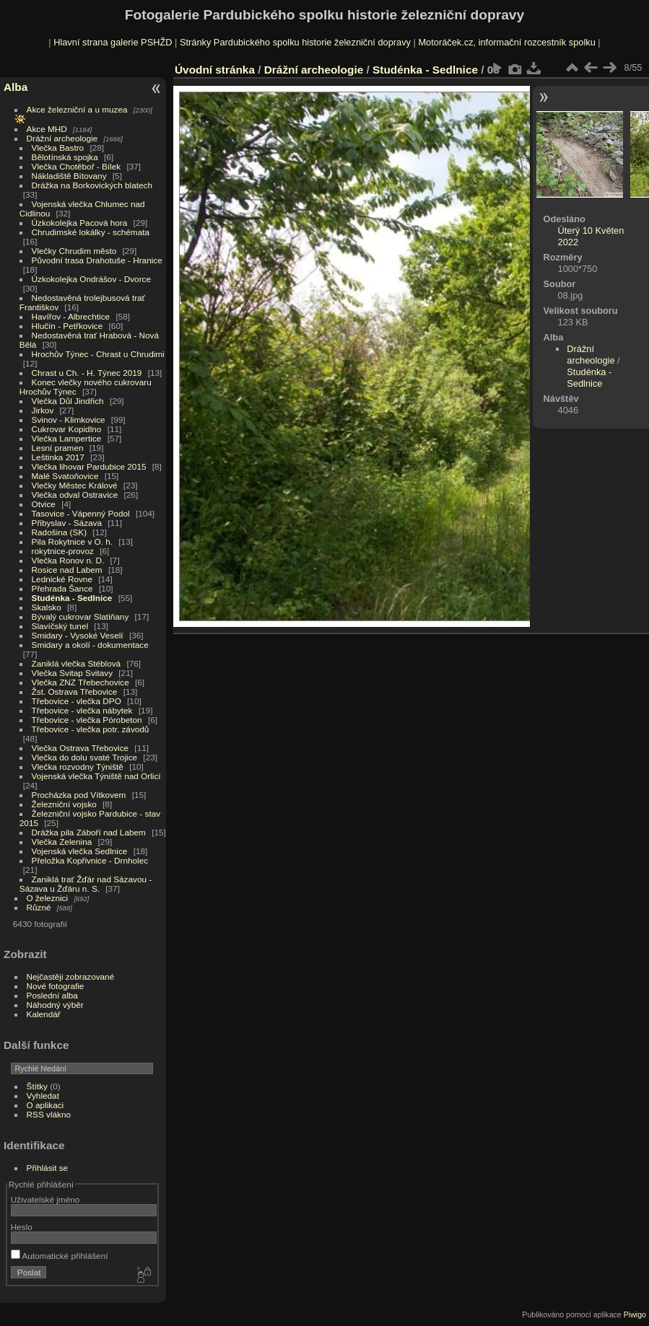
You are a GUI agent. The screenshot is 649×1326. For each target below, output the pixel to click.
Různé (39, 907)
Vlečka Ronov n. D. (68, 560)
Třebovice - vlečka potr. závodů (90, 729)
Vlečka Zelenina (62, 841)
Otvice (44, 504)
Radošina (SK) (59, 532)
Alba (15, 87)
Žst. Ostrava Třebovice (75, 691)
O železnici (48, 898)
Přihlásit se (48, 1167)
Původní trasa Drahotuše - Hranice (97, 260)
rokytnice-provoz (63, 551)
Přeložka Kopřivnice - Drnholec (90, 860)
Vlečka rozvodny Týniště (77, 766)
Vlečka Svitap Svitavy (72, 672)
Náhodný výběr (55, 1004)
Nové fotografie (55, 986)
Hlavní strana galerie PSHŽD (112, 42)
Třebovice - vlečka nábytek (82, 710)
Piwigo (635, 1314)
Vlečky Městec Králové (75, 485)
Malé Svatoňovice (65, 475)
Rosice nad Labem (67, 569)
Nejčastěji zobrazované (71, 976)
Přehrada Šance (62, 588)
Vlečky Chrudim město (74, 250)
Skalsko (46, 607)
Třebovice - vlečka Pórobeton (87, 719)
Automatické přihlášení (59, 1255)
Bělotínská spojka (65, 157)
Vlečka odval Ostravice (75, 494)
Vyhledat (43, 1095)
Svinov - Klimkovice (68, 419)
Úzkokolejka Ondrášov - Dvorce (91, 279)
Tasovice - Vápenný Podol (81, 513)
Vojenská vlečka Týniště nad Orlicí (96, 776)
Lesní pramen (58, 447)
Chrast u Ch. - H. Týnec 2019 (87, 372)
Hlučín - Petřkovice (67, 325)
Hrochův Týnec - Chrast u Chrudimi (98, 354)
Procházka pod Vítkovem (79, 794)
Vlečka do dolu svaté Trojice (85, 757)
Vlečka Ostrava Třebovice (80, 747)
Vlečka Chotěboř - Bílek (76, 166)
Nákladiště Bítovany (69, 175)
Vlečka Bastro (58, 147)
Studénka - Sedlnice (72, 597)
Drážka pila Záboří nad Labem (89, 832)
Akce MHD (47, 128)
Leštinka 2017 (58, 457)
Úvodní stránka (215, 69)
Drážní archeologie (62, 138)
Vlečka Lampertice (67, 438)
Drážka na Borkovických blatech (92, 185)
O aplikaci (45, 1105)
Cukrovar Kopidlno (67, 429)
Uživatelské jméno (45, 1199)
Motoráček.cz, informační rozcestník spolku (506, 42)
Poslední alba (52, 995)
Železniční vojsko (66, 804)
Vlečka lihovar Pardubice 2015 (89, 466)
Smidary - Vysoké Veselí (77, 635)
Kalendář (44, 1014)
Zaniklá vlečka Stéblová (76, 663)
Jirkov (43, 410)
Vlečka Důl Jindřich (68, 400)
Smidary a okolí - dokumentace (90, 644)
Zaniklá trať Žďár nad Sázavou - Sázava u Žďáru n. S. (85, 883)
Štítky (37, 1086)
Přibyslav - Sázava (67, 522)
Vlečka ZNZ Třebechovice (80, 682)
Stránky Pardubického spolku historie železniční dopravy (295, 42)
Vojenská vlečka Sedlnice (80, 851)
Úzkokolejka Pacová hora (80, 222)
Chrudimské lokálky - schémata (90, 232)
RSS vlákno (49, 1114)
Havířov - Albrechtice (71, 316)
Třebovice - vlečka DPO (76, 701)
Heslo (21, 1226)
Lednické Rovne (62, 579)
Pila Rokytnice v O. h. (72, 541)
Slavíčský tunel (60, 626)
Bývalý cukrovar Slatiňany (80, 616)
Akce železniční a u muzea (77, 109)
